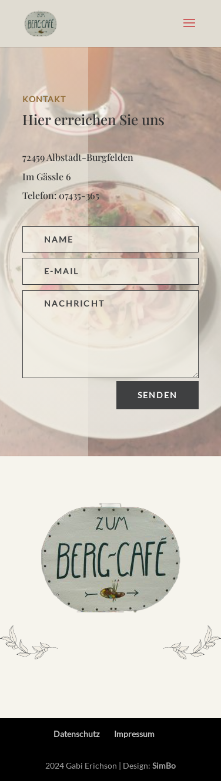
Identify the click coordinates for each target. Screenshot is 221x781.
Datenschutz (76, 734)
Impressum (134, 734)
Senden (158, 395)
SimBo (164, 765)
